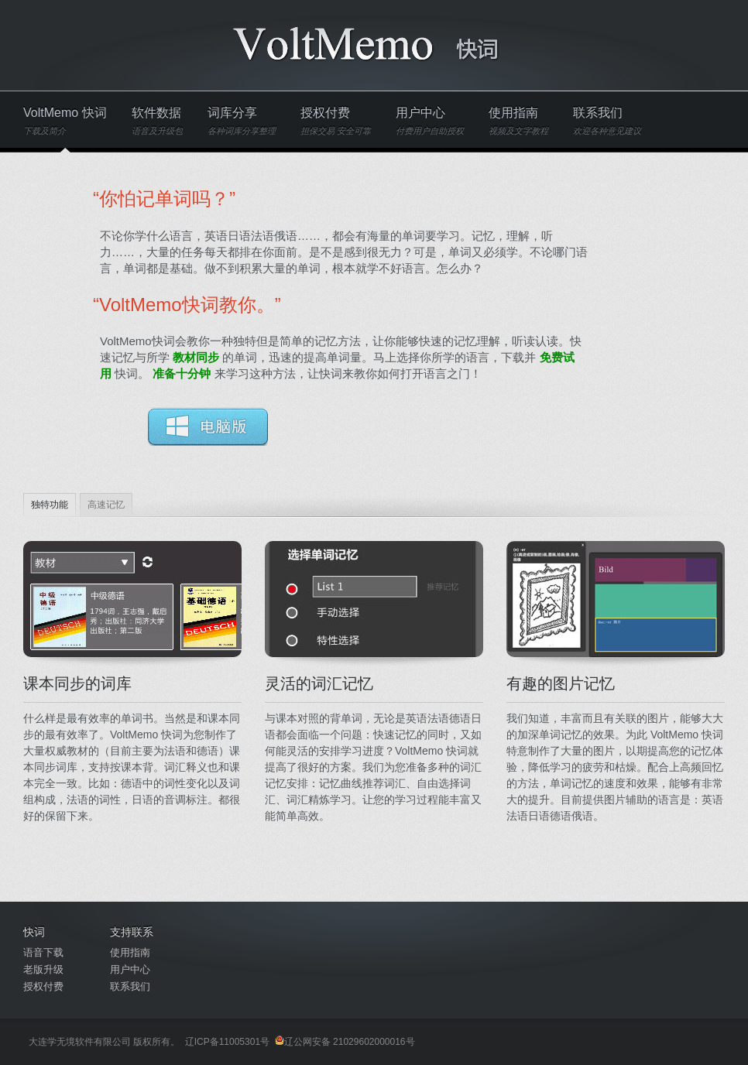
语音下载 (43, 952)
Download (208, 426)
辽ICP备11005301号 (227, 1041)
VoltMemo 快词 (65, 121)
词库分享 (242, 121)
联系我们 (607, 121)
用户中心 (430, 121)
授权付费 (335, 121)
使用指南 (518, 121)
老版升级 (43, 969)
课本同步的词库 (77, 683)
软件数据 (157, 121)
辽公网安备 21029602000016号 (345, 1041)
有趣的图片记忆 (560, 683)
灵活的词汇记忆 (319, 683)
